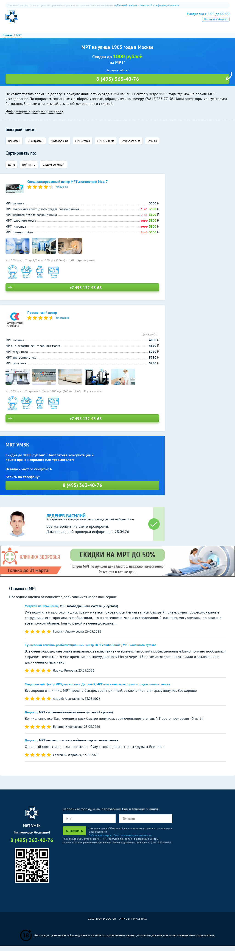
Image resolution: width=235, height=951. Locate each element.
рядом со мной (53, 170)
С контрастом (35, 146)
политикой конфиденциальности (159, 5)
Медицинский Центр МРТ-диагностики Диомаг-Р (60, 689)
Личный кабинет (216, 26)
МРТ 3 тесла (82, 146)
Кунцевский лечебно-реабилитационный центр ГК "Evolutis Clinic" (73, 650)
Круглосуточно (59, 146)
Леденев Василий (66, 521)
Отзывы (152, 146)
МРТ (63, 19)
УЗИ (106, 19)
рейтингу (28, 170)
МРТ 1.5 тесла (105, 146)
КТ (75, 19)
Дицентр (31, 718)
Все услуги (143, 19)
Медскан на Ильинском (41, 611)
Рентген (122, 19)
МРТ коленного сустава (139, 650)
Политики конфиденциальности (132, 840)
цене (11, 170)
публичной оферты (125, 5)
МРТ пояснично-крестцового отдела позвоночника (133, 689)
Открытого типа (131, 146)
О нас (48, 19)
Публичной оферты (100, 840)
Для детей (14, 146)
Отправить (74, 836)
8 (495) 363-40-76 (204, 19)
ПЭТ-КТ (90, 19)
